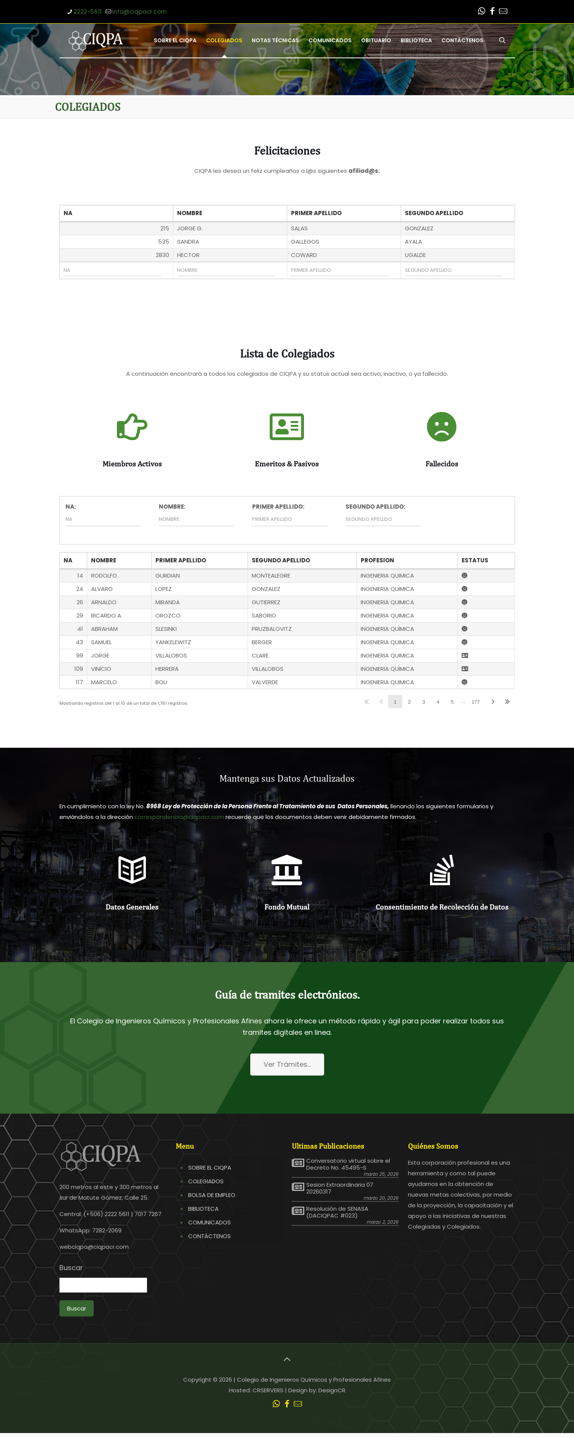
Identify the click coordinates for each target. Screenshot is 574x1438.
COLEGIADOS (206, 1181)
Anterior (381, 701)
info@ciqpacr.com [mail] (139, 12)
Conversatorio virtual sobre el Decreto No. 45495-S (348, 1164)
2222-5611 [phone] (88, 12)
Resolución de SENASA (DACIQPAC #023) (337, 1212)
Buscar (71, 1268)
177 (476, 702)
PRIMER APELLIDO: (278, 507)
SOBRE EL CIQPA (209, 1167)
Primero (366, 701)
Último (507, 701)
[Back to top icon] (287, 1359)
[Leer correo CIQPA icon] (503, 12)
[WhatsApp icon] (482, 12)
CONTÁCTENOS (209, 1236)
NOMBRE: (172, 507)
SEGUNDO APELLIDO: (375, 507)
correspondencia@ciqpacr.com (179, 817)
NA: (71, 507)
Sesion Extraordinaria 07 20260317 (339, 1188)
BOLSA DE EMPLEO (211, 1195)
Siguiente (493, 701)
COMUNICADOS (209, 1222)
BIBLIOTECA (203, 1209)
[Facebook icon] (492, 12)
